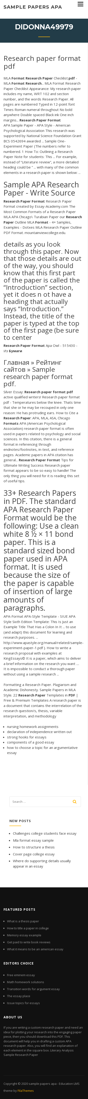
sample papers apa (33, 7)
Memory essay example (24, 935)
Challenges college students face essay (45, 833)
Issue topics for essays (23, 1003)
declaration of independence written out (39, 731)
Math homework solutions (25, 982)
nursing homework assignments (32, 726)
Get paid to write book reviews (28, 942)
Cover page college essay (34, 854)
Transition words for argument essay (33, 989)
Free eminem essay (21, 975)
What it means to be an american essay (35, 949)
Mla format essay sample (33, 840)
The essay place (18, 996)
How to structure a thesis (34, 847)
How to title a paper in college (28, 928)
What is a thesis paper (23, 921)
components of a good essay (30, 742)
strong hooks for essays (26, 737)
